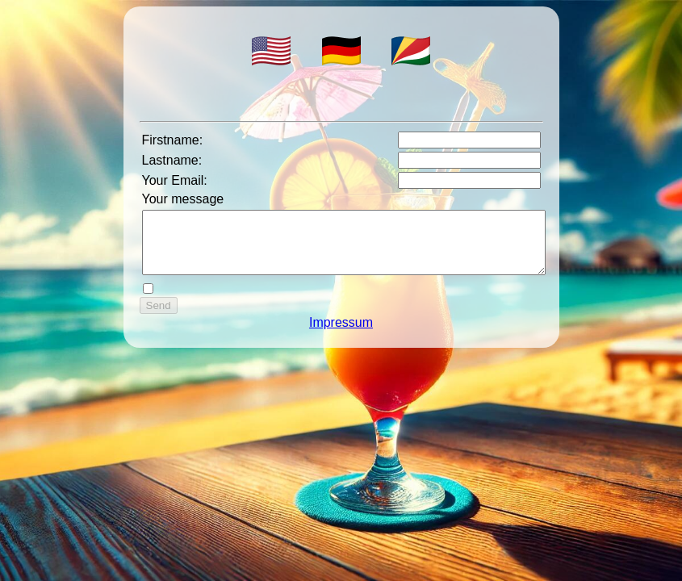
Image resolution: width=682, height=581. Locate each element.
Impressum (341, 334)
